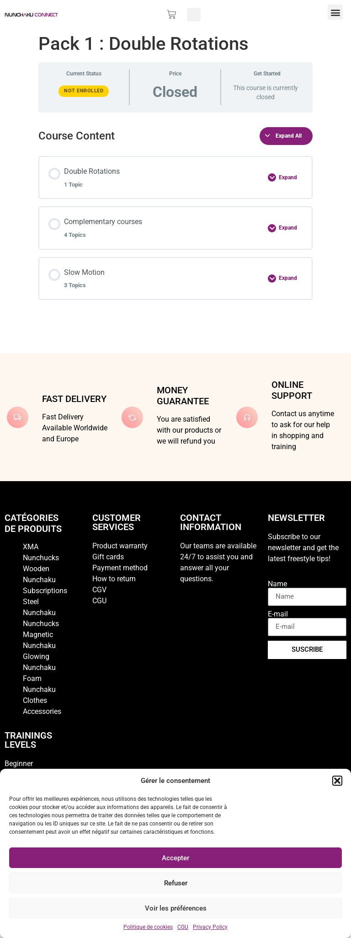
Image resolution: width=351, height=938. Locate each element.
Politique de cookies (148, 927)
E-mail (278, 614)
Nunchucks (41, 623)
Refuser (175, 883)
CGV (99, 589)
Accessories (42, 711)
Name (277, 584)
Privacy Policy (210, 927)
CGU (182, 927)
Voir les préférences (176, 908)
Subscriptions (45, 590)
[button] (337, 780)
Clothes (35, 700)
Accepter (175, 858)
